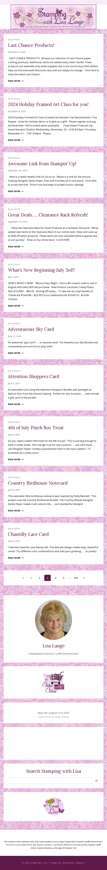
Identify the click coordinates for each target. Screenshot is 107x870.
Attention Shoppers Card (33, 376)
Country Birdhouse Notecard (38, 483)
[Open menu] (53, 2)
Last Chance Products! (31, 45)
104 (76, 578)
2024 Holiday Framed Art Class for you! (48, 104)
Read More (15, 80)
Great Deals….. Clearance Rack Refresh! (48, 215)
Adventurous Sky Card (31, 329)
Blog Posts (14, 39)
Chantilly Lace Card (28, 534)
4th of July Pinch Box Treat (36, 427)
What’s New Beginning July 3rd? (41, 270)
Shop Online (62, 716)
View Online (45, 716)
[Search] (96, 780)
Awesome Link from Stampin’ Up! (42, 163)
